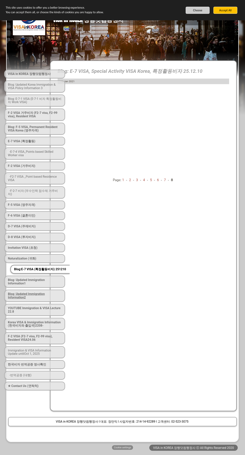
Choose (197, 10)
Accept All (225, 10)
